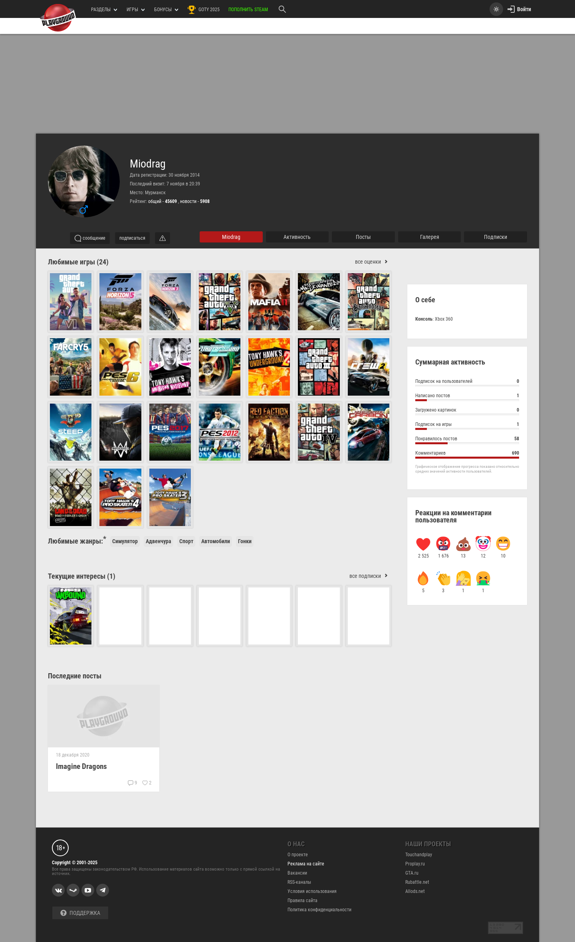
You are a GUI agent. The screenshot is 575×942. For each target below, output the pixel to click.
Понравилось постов (467, 439)
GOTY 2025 (203, 9)
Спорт (186, 541)
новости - (195, 201)
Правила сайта (302, 900)
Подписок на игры (467, 425)
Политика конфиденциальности (319, 909)
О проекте (298, 854)
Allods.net (415, 891)
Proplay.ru (415, 864)
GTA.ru (411, 873)
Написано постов (467, 396)
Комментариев (467, 454)
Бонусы (166, 9)
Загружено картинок (467, 411)
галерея (429, 237)
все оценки (373, 261)
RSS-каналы (299, 882)
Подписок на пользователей (467, 382)
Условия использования (312, 891)
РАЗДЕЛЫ (104, 9)
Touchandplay (418, 854)
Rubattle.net (417, 882)
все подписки (370, 576)
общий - (163, 201)
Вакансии (297, 873)
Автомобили (215, 541)
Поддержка (80, 913)
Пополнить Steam (248, 9)
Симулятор (125, 541)
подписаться (132, 238)
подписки (495, 237)
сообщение (89, 238)
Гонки (245, 541)
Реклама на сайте (306, 864)
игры (136, 9)
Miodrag (148, 163)
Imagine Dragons (81, 766)
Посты (363, 237)
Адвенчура (158, 541)
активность (297, 237)
